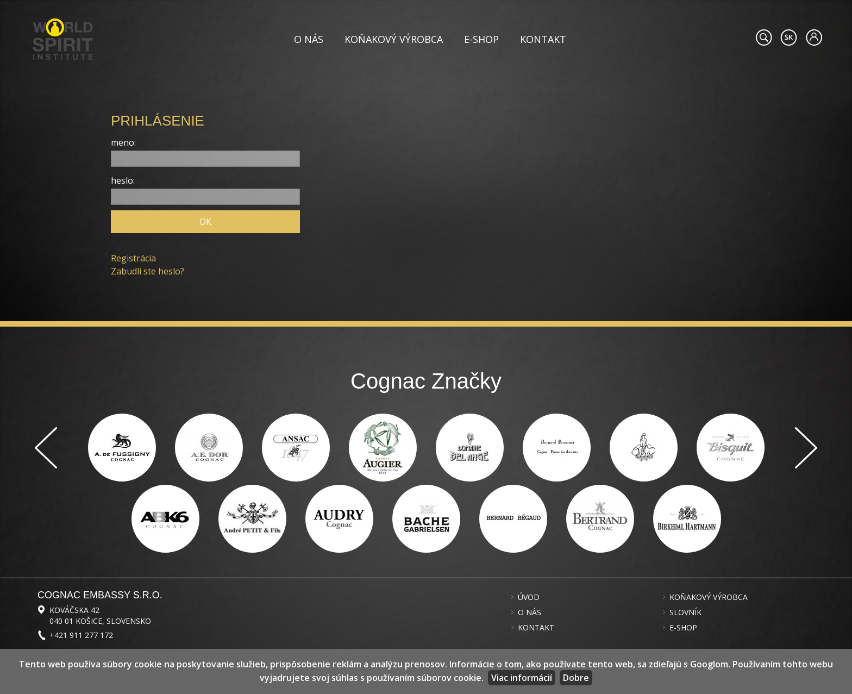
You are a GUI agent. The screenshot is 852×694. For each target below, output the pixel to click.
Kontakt (543, 39)
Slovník (685, 612)
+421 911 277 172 (81, 635)
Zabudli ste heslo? (147, 271)
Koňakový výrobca (393, 39)
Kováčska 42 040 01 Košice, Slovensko (100, 615)
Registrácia (133, 258)
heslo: (123, 180)
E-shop (481, 39)
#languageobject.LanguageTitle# (789, 37)
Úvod (529, 597)
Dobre (576, 678)
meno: (123, 142)
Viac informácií (521, 678)
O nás (308, 39)
